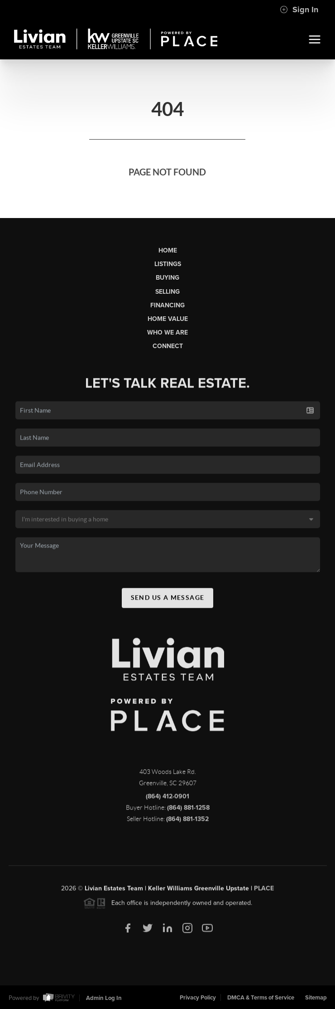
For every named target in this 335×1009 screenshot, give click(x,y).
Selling (167, 292)
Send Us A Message (168, 599)
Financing (167, 305)
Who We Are (167, 332)
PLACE (264, 890)
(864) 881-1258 (188, 810)
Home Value (168, 319)
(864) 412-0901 (167, 798)
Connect (168, 346)
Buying (167, 277)
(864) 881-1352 (187, 821)
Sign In (299, 9)
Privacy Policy (198, 997)
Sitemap (316, 997)
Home (167, 250)
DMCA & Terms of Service (260, 997)
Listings (167, 264)
